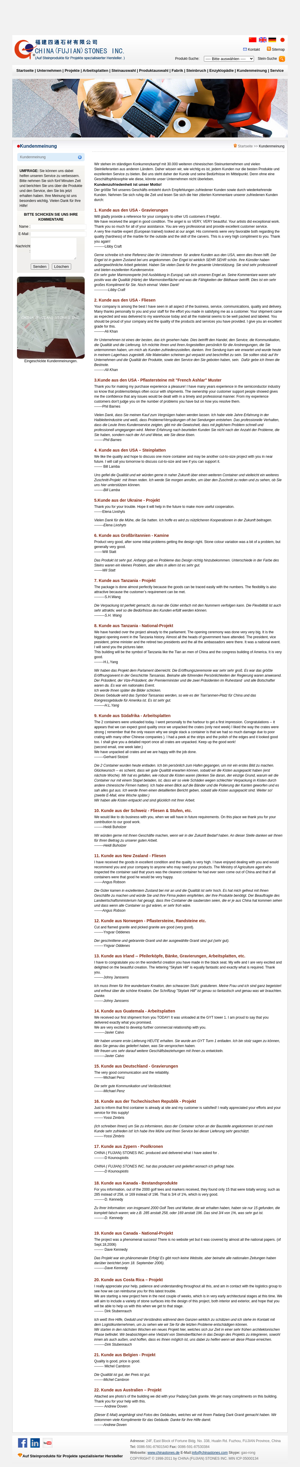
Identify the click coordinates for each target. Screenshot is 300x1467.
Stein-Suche (267, 59)
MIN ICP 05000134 (243, 1458)
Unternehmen (49, 70)
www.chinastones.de (164, 1453)
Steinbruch (196, 70)
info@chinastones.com (210, 1453)
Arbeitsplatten (95, 70)
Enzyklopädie (221, 70)
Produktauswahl (153, 70)
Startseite (25, 70)
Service (277, 70)
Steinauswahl (124, 70)
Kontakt (254, 49)
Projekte (72, 70)
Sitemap (278, 49)
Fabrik (177, 70)
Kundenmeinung (252, 70)
